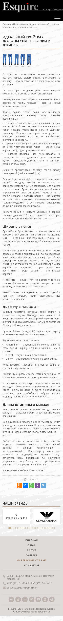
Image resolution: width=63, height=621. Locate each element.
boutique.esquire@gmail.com (22, 587)
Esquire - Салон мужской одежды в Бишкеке (31, 608)
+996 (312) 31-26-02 (18, 583)
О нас (31, 545)
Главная (7, 24)
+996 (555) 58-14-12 (41, 583)
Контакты (31, 565)
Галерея (31, 555)
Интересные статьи (24, 24)
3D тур (31, 550)
